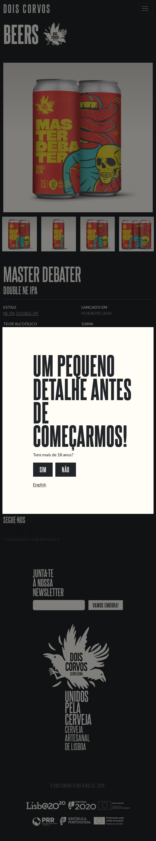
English (39, 484)
